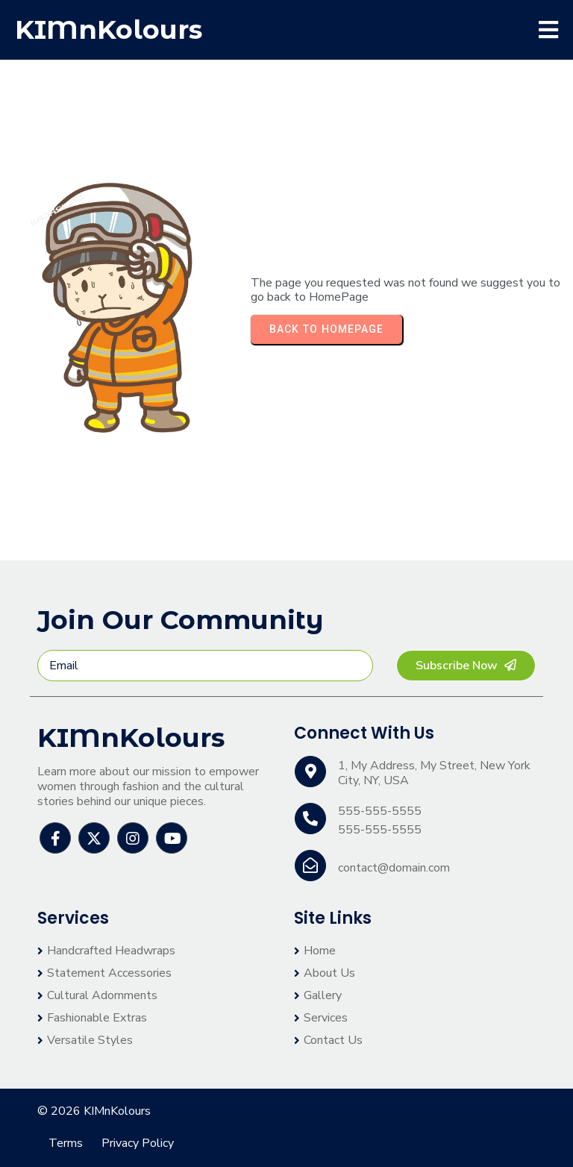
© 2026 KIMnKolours (94, 1111)
